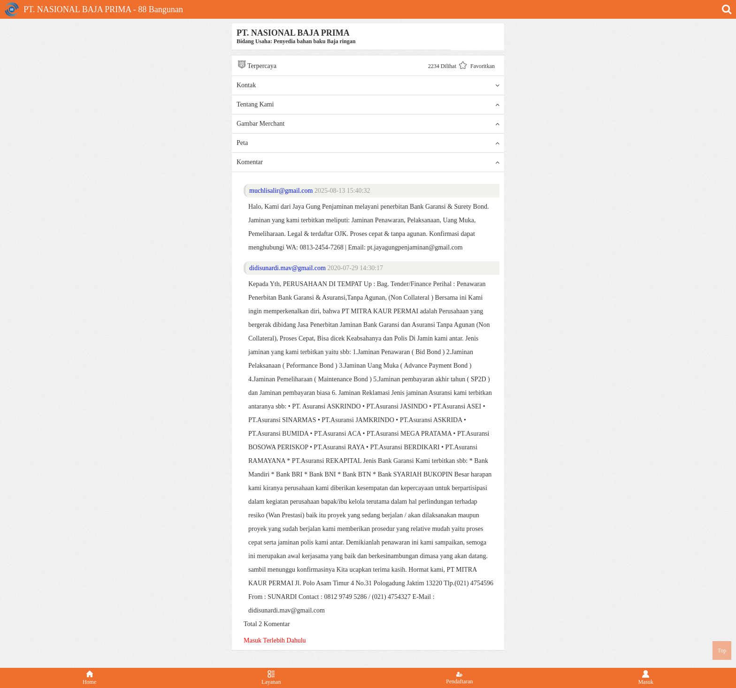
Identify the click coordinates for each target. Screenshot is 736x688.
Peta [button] (368, 143)
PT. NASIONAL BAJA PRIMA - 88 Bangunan (94, 9)
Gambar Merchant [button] (368, 124)
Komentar (368, 162)
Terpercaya (256, 64)
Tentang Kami (368, 104)
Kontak (368, 85)
